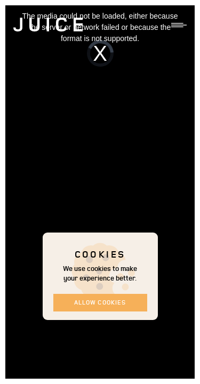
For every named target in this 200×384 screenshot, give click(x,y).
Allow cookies (100, 302)
